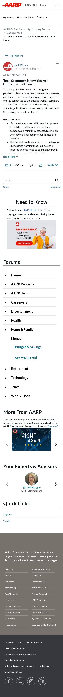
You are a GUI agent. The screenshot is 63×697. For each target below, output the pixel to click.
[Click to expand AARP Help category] (7, 293)
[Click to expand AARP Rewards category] (7, 284)
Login (43, 4)
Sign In (6, 521)
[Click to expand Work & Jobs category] (7, 396)
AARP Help (19, 293)
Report (41, 165)
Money (16, 338)
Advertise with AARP (41, 569)
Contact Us (36, 575)
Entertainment (22, 311)
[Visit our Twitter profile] (20, 681)
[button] (58, 5)
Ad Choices (45, 666)
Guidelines (22, 17)
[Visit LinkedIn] (42, 681)
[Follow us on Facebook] (9, 681)
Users (6, 186)
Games (16, 275)
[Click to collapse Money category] (7, 338)
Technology (19, 378)
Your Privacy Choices (14, 672)
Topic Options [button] (16, 56)
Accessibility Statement (15, 648)
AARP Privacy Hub (13, 642)
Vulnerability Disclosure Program (19, 666)
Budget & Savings (28, 347)
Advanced (55, 186)
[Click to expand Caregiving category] (7, 302)
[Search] (31, 180)
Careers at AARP (39, 581)
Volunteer (9, 581)
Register (7, 514)
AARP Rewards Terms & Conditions (20, 654)
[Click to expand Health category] (7, 320)
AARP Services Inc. (40, 587)
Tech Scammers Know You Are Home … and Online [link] (29, 38)
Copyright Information (14, 660)
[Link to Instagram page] (31, 681)
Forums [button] (40, 17)
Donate (8, 575)
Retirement (19, 369)
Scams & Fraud (26, 358)
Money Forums (42, 29)
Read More (9, 156)
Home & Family (22, 329)
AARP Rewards (22, 284)
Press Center (11, 625)
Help (32, 17)
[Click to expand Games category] (7, 275)
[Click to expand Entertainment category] (7, 311)
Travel (15, 387)
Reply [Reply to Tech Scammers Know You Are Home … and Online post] (50, 164)
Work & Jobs (20, 396)
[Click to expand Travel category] (7, 387)
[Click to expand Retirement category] (7, 369)
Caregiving (19, 302)
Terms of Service (34, 642)
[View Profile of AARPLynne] (21, 65)
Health (16, 320)
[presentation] (7, 443)
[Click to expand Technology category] (7, 378)
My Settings (9, 17)
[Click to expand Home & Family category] (7, 329)
